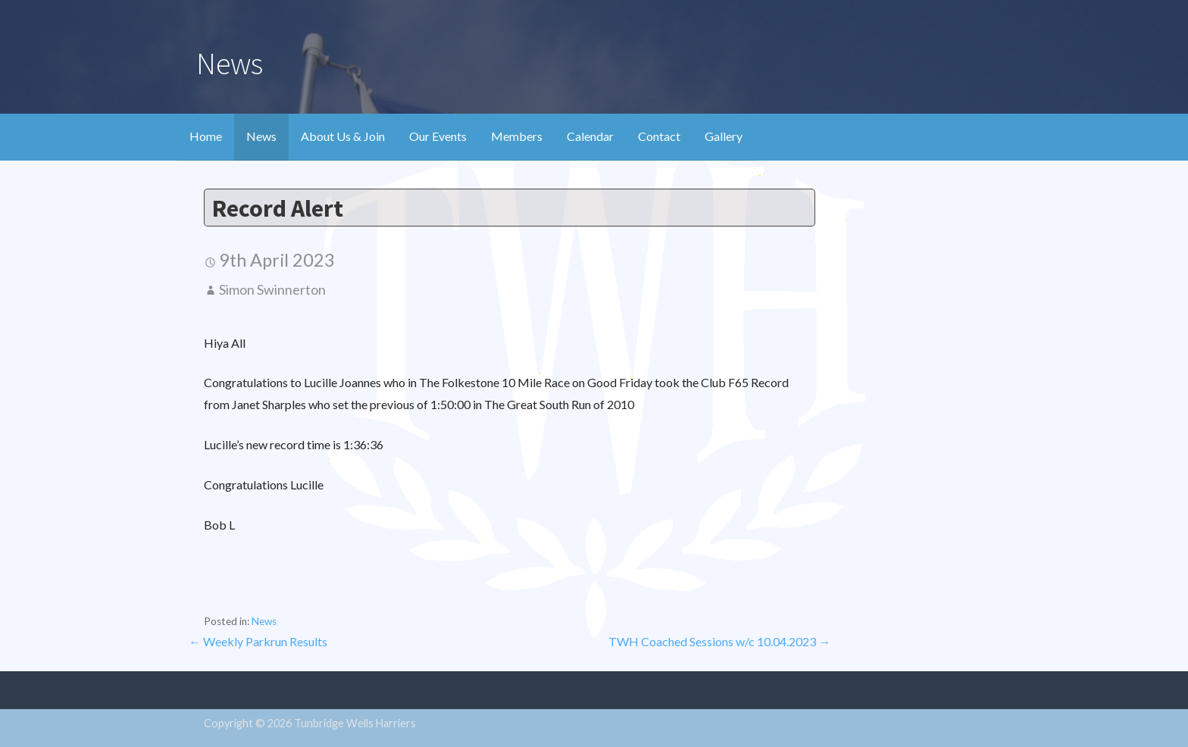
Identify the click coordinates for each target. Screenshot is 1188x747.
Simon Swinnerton (272, 289)
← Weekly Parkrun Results (258, 641)
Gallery (723, 136)
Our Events (438, 136)
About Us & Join (343, 136)
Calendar (590, 136)
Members (516, 136)
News (261, 136)
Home (205, 136)
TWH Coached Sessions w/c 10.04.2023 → (719, 641)
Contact (659, 136)
